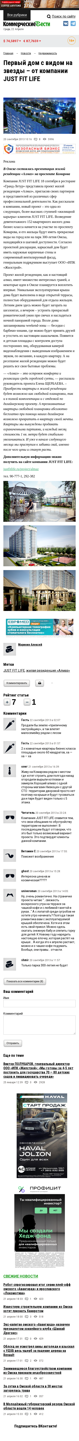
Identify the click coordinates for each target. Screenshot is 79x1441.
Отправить (14, 1043)
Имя (6, 998)
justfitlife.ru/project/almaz (21, 469)
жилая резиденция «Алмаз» (48, 671)
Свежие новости (20, 1276)
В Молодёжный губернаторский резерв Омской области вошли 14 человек (39, 1406)
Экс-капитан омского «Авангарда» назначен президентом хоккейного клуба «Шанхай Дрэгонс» (36, 1328)
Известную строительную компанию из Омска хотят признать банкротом (37, 1309)
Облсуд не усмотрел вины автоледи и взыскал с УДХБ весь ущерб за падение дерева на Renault (38, 1350)
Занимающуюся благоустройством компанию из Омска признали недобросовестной (37, 1370)
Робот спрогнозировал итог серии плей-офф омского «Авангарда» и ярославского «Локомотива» (37, 1289)
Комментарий (13, 1013)
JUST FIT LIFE (14, 671)
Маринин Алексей (30, 644)
